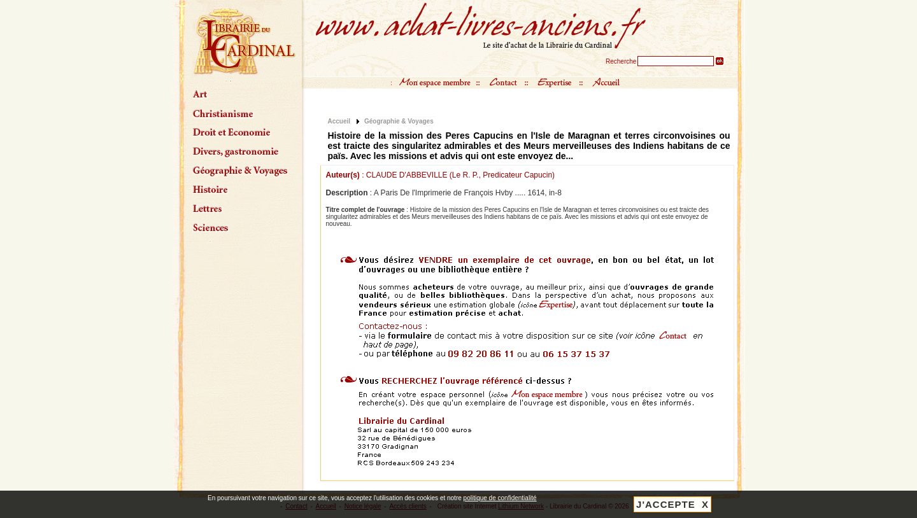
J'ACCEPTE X (672, 504)
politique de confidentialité (500, 497)
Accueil (339, 121)
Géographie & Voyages (399, 121)
